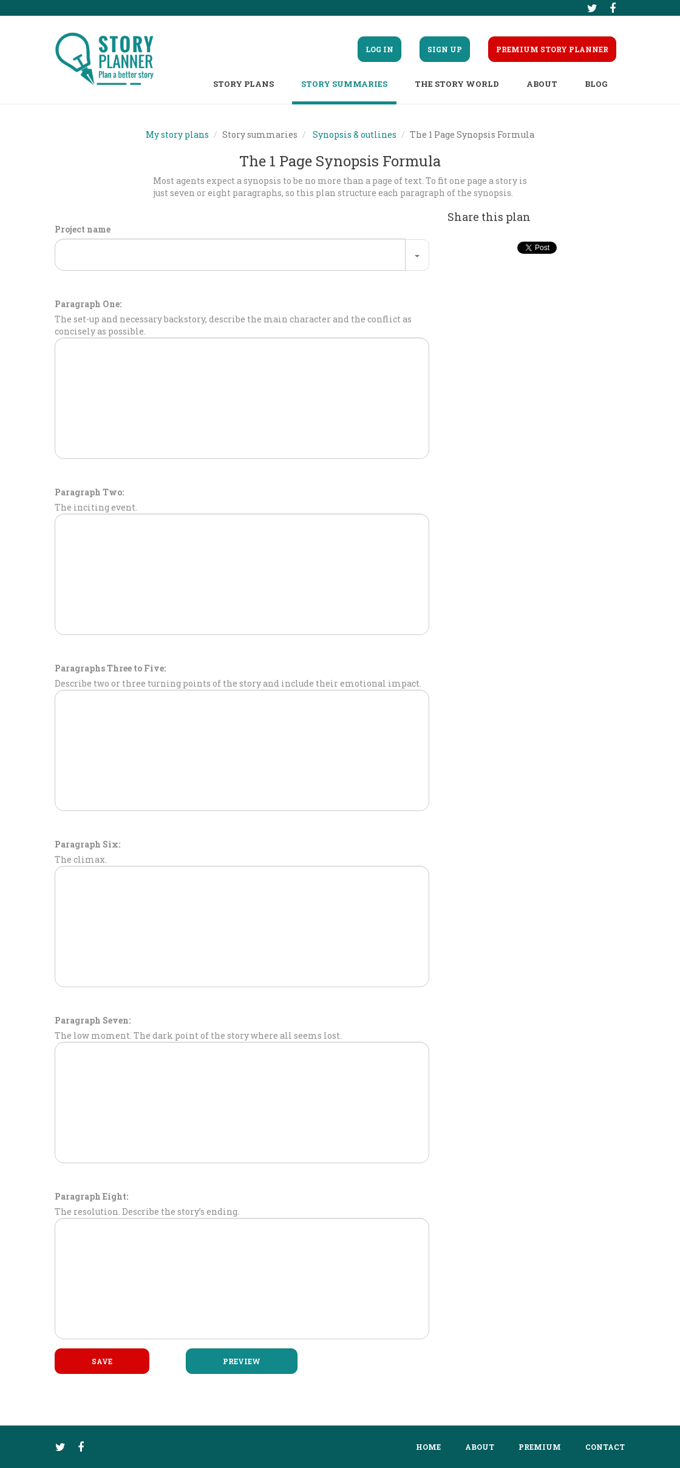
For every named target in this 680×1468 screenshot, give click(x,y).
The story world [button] (457, 83)
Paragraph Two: (89, 492)
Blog (596, 83)
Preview (241, 1361)
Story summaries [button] (344, 83)
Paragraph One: (88, 304)
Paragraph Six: (87, 844)
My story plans (177, 134)
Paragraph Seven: (93, 1020)
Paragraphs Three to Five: (110, 668)
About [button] (541, 83)
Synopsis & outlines (354, 134)
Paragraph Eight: (91, 1196)
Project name (82, 229)
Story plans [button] (243, 83)
